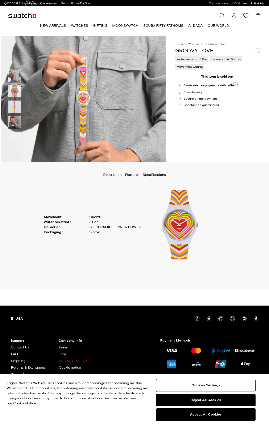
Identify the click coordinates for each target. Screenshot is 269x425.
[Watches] (79, 26)
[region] (134, 399)
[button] (246, 15)
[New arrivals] (53, 26)
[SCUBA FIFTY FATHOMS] (163, 26)
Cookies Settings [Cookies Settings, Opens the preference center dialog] (205, 385)
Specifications (154, 174)
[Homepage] (22, 15)
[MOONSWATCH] (125, 26)
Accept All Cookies (206, 414)
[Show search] (222, 15)
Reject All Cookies (206, 400)
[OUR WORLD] (218, 26)
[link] (30, 3)
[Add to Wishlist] (258, 50)
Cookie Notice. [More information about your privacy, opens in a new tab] (25, 403)
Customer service (219, 3)
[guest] (233, 15)
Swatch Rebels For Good (76, 3)
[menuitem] (53, 25)
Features (132, 174)
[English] (259, 3)
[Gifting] (100, 26)
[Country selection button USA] (17, 318)
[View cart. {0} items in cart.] (258, 15)
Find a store (241, 3)
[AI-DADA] (195, 26)
